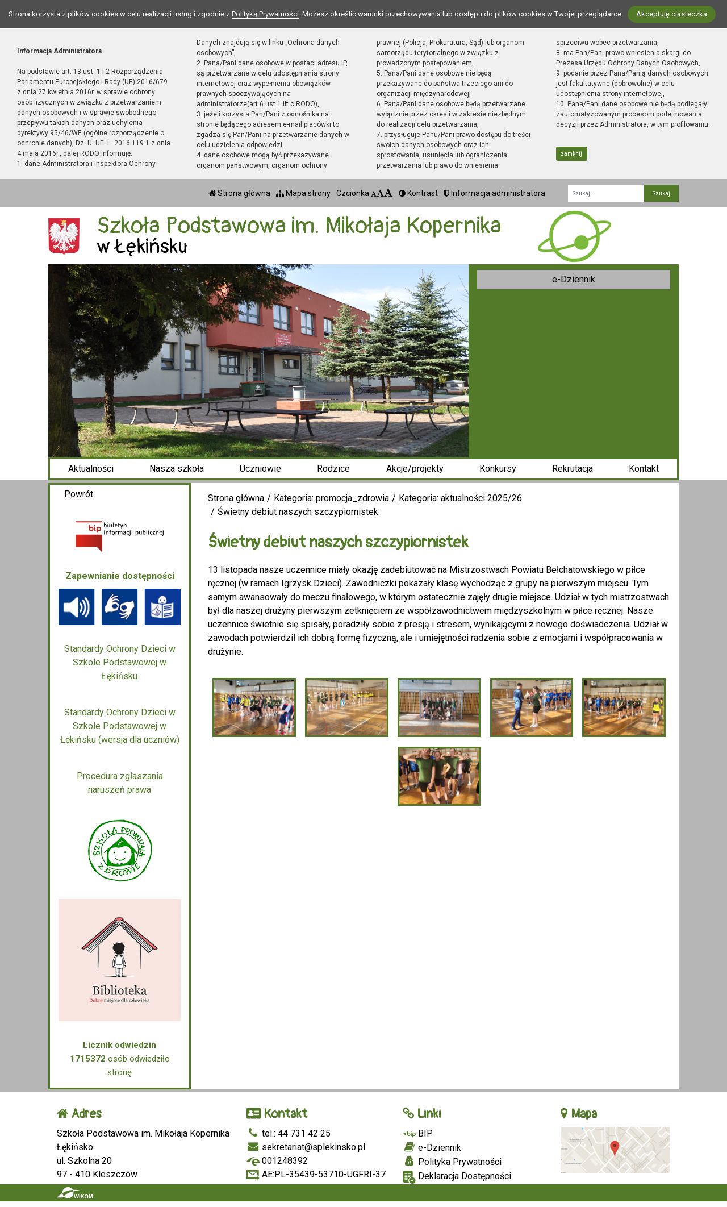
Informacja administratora (494, 193)
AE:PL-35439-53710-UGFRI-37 (316, 1174)
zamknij (571, 154)
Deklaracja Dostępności (457, 1177)
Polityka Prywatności (452, 1161)
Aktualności (91, 468)
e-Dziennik (573, 279)
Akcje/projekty (415, 468)
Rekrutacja (572, 468)
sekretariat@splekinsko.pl (305, 1147)
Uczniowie (260, 468)
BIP (418, 1133)
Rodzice (333, 468)
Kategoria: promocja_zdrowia (331, 498)
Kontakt (644, 468)
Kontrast (418, 193)
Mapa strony (303, 193)
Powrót (78, 494)
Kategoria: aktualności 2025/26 (460, 498)
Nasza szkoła (176, 468)
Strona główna (239, 193)
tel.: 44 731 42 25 (288, 1133)
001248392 (277, 1160)
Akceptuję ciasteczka (671, 14)
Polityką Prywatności (265, 14)
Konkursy (497, 468)
